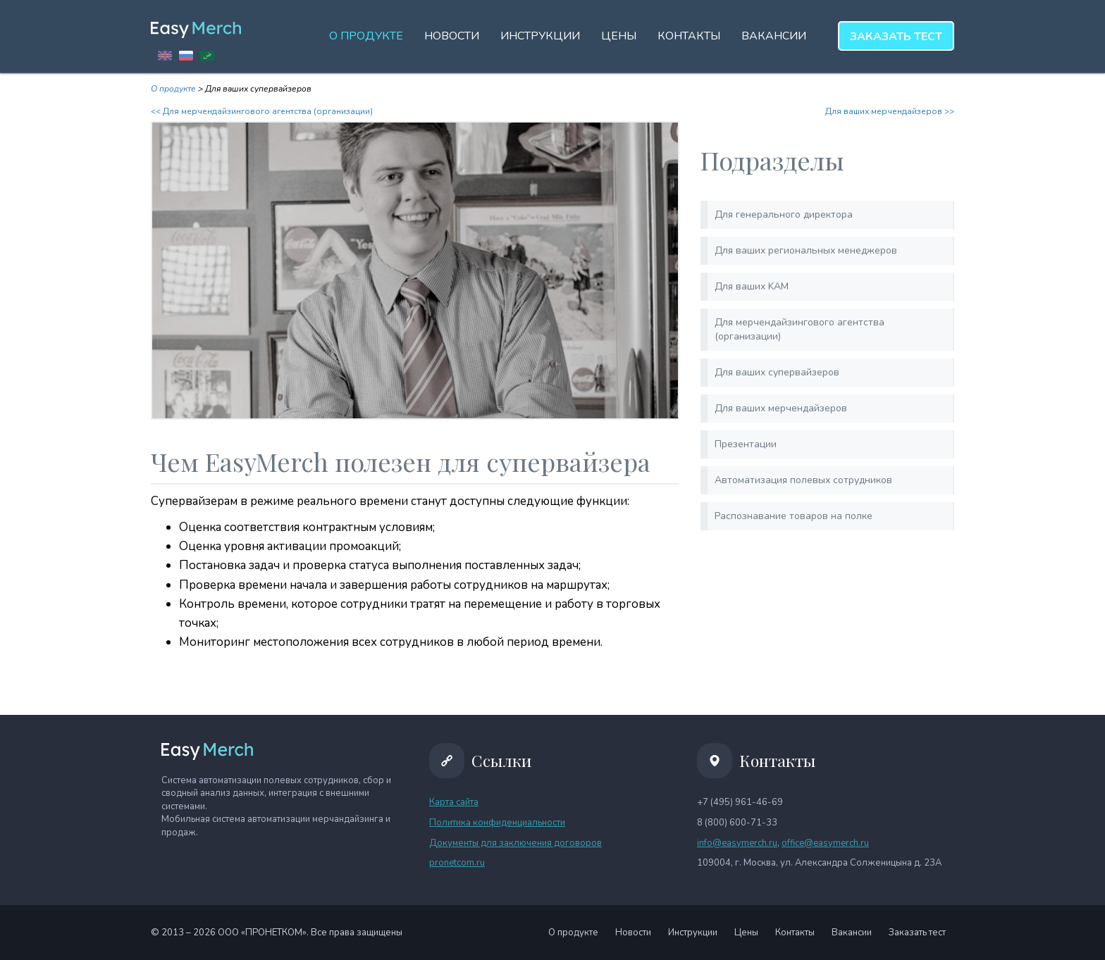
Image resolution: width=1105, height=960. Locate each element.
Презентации (746, 444)
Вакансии (773, 36)
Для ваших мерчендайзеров (781, 408)
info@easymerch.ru (737, 843)
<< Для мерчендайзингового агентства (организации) (262, 111)
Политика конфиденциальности (497, 822)
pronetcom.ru (457, 862)
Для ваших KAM (752, 286)
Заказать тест (917, 932)
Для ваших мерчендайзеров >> (889, 111)
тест (896, 36)
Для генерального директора (784, 214)
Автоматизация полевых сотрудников (803, 480)
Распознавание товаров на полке (793, 516)
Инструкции (540, 36)
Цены (618, 36)
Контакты (689, 36)
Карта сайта (454, 802)
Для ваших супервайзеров (777, 372)
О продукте (366, 36)
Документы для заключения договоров (515, 843)
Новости (451, 36)
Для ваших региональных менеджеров (806, 250)
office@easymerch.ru (825, 843)
